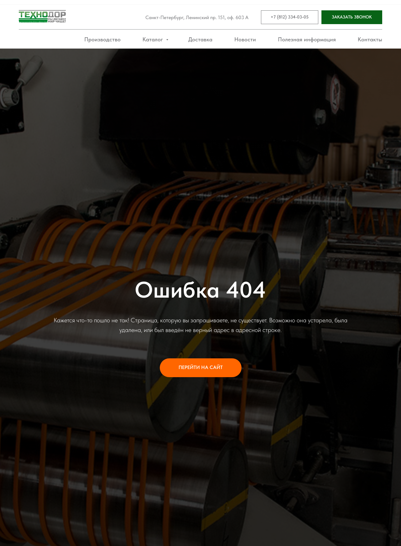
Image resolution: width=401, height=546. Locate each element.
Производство (102, 39)
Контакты (370, 39)
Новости (245, 39)
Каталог (153, 39)
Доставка (200, 39)
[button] (351, 17)
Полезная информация (307, 39)
